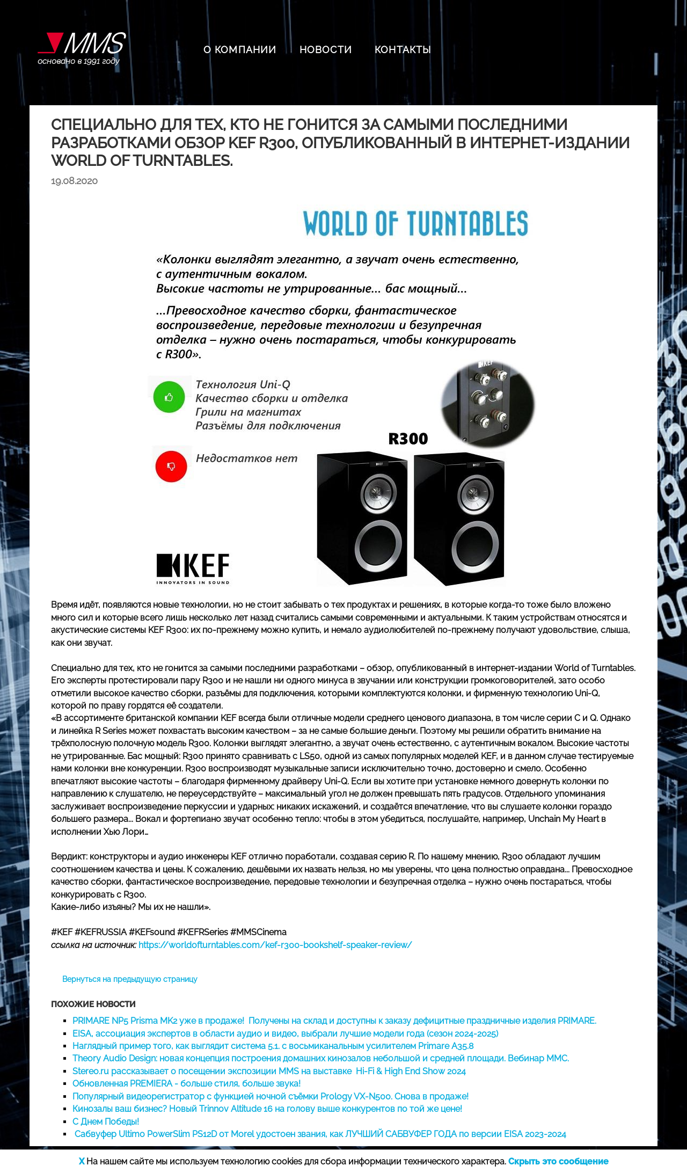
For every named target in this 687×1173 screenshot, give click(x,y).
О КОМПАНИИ (240, 49)
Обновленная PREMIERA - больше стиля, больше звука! (186, 1084)
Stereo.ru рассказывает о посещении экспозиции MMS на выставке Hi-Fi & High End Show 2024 (269, 1071)
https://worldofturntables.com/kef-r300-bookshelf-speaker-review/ (275, 945)
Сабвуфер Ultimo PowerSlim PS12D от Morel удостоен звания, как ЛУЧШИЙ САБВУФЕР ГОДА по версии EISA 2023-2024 (319, 1134)
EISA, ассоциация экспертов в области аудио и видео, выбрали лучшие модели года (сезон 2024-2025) (285, 1034)
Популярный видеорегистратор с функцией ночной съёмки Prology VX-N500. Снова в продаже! (270, 1096)
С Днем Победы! (105, 1122)
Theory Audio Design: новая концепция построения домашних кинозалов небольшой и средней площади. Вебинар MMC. (320, 1058)
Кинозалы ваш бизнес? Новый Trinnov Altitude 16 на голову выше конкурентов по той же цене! (267, 1109)
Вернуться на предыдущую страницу (130, 979)
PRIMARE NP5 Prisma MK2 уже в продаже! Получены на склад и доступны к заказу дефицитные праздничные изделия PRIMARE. (334, 1021)
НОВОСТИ (325, 49)
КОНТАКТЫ (403, 49)
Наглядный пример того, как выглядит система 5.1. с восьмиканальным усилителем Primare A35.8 (272, 1046)
